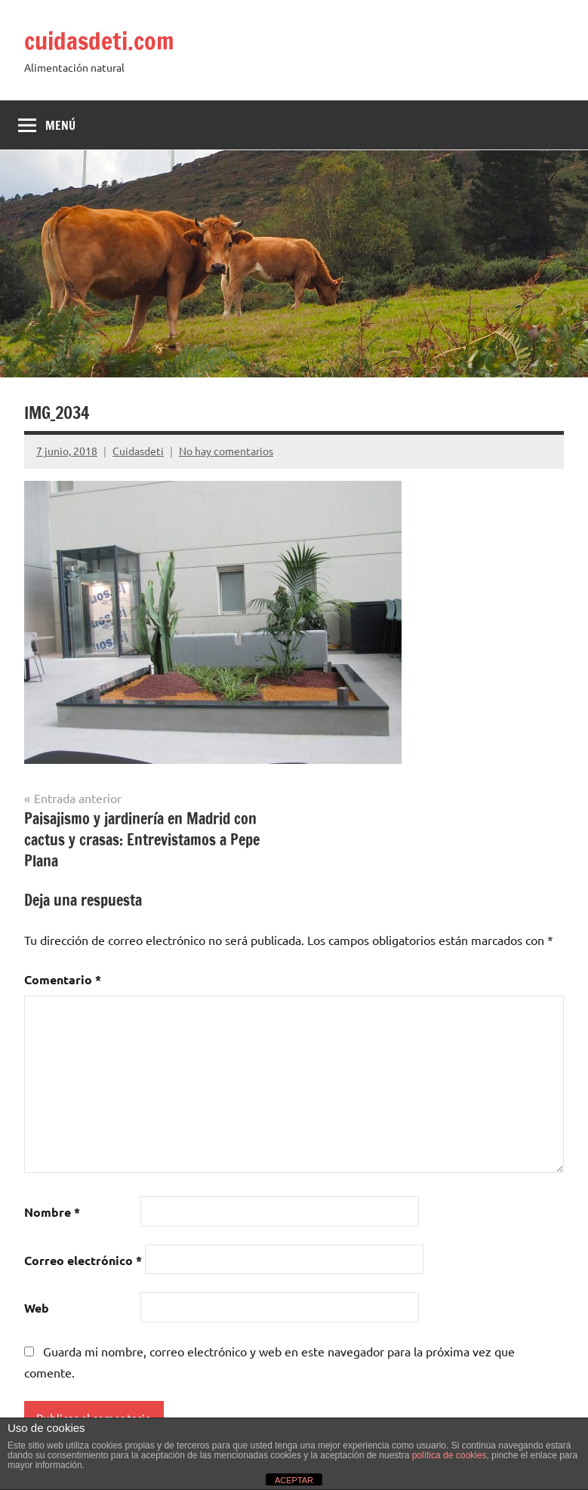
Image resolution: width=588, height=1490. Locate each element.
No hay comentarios (226, 450)
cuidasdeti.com (99, 40)
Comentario (62, 979)
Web (36, 1308)
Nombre (52, 1212)
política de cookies (449, 1455)
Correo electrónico (83, 1260)
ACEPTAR (294, 1480)
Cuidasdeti (138, 450)
